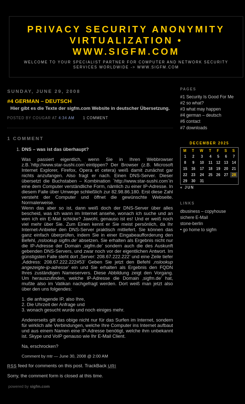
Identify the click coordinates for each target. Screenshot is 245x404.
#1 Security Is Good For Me (207, 96)
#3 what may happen (200, 109)
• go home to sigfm (198, 229)
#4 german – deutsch (39, 101)
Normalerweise (37, 202)
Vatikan (62, 283)
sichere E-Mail (194, 217)
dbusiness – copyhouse (203, 211)
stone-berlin (191, 223)
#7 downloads (193, 127)
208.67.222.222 (113, 256)
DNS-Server (142, 175)
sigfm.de (93, 245)
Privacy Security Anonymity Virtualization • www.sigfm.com (126, 40)
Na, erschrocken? (40, 346)
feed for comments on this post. (45, 365)
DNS (26, 149)
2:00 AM (100, 356)
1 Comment (95, 118)
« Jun (187, 187)
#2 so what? (192, 103)
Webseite (162, 197)
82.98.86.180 (125, 191)
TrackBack (100, 365)
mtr (50, 356)
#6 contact (190, 121)
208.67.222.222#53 (64, 262)
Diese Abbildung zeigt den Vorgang (133, 272)
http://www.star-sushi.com (58, 164)
